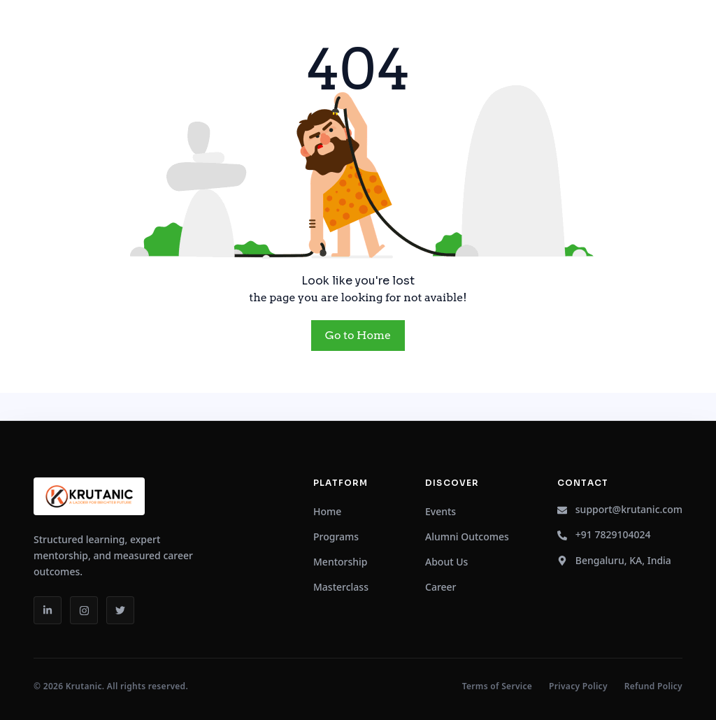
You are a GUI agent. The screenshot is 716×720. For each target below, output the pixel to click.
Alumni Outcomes (467, 536)
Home (327, 511)
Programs (336, 536)
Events (440, 511)
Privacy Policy (578, 686)
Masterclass (340, 586)
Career (441, 586)
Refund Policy (653, 686)
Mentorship (340, 561)
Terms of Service (497, 686)
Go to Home (358, 335)
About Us (446, 561)
